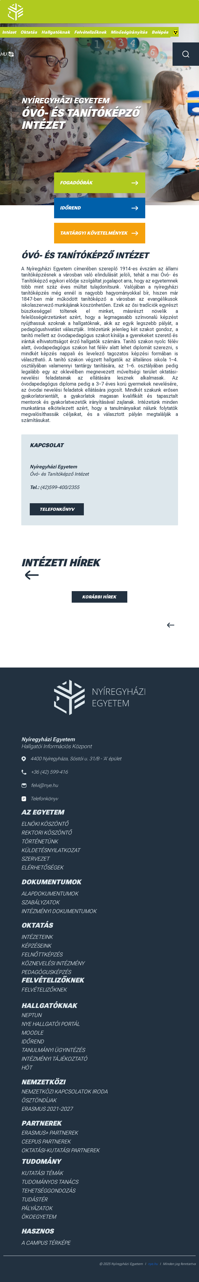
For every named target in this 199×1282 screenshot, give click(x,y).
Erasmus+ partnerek (49, 1133)
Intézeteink (37, 937)
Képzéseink (36, 945)
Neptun (31, 1015)
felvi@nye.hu (39, 785)
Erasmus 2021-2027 (47, 1109)
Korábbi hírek (99, 596)
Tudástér (34, 1199)
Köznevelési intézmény (52, 963)
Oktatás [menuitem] (28, 32)
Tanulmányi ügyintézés (53, 1050)
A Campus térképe (45, 1243)
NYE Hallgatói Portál (50, 1024)
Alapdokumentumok (49, 893)
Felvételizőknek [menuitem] (90, 32)
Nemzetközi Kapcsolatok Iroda (64, 1091)
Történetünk (39, 841)
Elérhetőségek (42, 867)
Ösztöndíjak (38, 1100)
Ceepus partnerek (45, 1141)
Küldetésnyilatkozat (50, 850)
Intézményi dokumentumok (58, 911)
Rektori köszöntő (46, 832)
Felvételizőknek (44, 989)
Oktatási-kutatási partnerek (60, 1150)
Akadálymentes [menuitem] (176, 32)
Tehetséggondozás (48, 1190)
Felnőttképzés (41, 954)
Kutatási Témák (42, 1173)
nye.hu (153, 1264)
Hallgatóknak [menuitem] (55, 32)
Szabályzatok (40, 902)
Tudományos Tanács (49, 1182)
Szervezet (35, 858)
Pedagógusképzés (46, 972)
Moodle (32, 1032)
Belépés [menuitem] (160, 32)
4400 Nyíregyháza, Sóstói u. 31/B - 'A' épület (71, 759)
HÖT (26, 1067)
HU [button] (7, 54)
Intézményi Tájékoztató (54, 1059)
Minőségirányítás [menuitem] (129, 32)
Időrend (32, 1041)
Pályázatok (36, 1208)
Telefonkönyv (56, 509)
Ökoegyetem (38, 1216)
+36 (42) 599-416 (44, 772)
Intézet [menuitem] (9, 32)
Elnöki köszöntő (44, 824)
